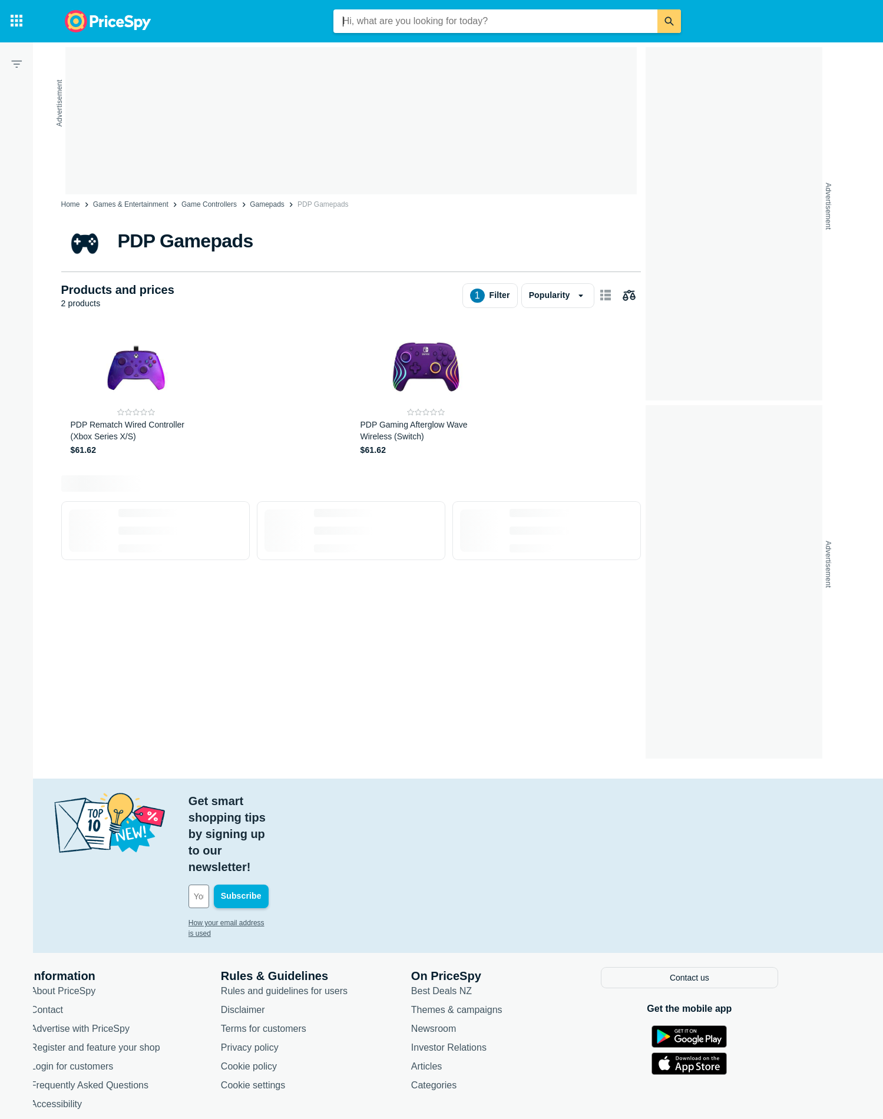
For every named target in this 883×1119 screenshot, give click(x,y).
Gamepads (267, 204)
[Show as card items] (605, 295)
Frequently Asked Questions (127, 1017)
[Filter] (16, 63)
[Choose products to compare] (629, 295)
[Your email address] (306, 830)
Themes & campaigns (494, 942)
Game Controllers (209, 204)
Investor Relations (486, 980)
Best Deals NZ (479, 923)
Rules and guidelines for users (322, 923)
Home (70, 204)
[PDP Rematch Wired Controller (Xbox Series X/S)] (136, 392)
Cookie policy (287, 999)
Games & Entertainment (130, 204)
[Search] (669, 21)
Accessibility (94, 1036)
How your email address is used (276, 857)
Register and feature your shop (133, 980)
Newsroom (471, 961)
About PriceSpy (100, 923)
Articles (464, 999)
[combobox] (495, 21)
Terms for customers (301, 961)
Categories (471, 1017)
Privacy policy (287, 980)
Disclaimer (281, 942)
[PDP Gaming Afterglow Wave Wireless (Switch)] (426, 392)
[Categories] (16, 21)
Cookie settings (291, 1017)
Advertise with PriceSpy (117, 961)
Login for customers (109, 999)
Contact (84, 942)
